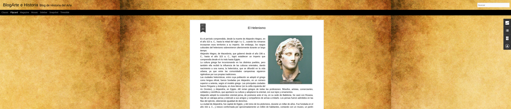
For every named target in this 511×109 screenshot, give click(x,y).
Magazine (24, 12)
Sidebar (43, 12)
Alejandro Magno (254, 34)
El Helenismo (257, 23)
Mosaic (34, 12)
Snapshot (53, 12)
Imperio (235, 40)
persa (240, 90)
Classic (5, 12)
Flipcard (14, 12)
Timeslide (64, 12)
